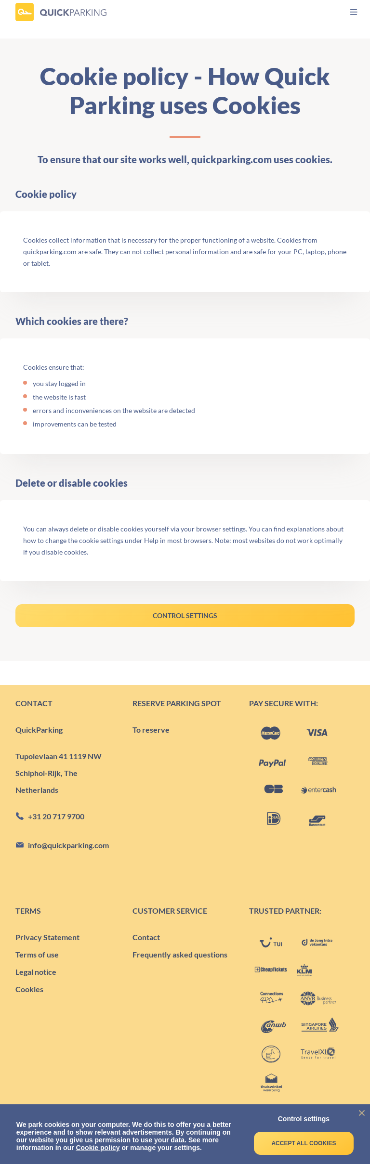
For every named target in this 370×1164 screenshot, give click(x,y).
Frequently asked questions (179, 954)
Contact (146, 937)
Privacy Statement (47, 937)
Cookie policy (97, 1147)
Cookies (29, 989)
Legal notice (35, 971)
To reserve (151, 729)
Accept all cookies (303, 1143)
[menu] (345, 12)
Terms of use (37, 954)
